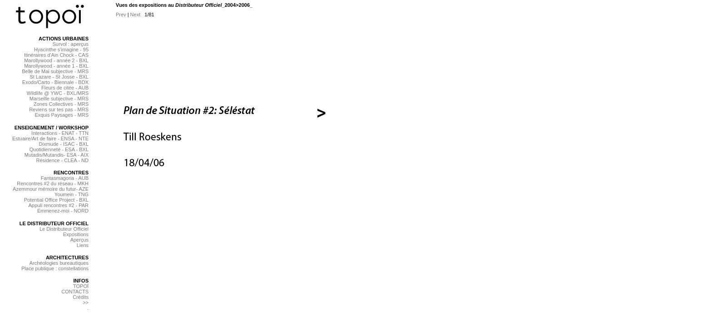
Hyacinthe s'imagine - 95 (61, 49)
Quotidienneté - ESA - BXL (59, 149)
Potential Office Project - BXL (56, 200)
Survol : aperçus (71, 44)
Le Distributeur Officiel (64, 229)
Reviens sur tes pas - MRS (59, 109)
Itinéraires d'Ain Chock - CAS (56, 55)
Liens (83, 245)
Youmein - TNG (71, 194)
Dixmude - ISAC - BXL (64, 144)
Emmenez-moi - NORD (63, 210)
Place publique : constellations (55, 268)
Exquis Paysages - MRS (62, 115)
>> (86, 302)
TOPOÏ (81, 286)
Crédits (81, 297)
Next (135, 14)
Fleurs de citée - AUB (65, 87)
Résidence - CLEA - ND (62, 160)
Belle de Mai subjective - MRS (55, 71)
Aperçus (79, 240)
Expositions (76, 234)
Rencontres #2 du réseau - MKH (53, 183)
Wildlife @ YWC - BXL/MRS (58, 93)
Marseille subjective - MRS (59, 98)
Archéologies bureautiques (59, 263)
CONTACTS (75, 291)
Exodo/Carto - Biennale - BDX (55, 82)
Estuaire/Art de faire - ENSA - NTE (50, 138)
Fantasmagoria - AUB (65, 178)
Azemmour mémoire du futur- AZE (51, 189)
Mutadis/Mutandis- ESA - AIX (57, 155)
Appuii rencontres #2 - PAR (59, 205)
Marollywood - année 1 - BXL (56, 66)
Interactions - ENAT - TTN (60, 133)
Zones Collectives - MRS (61, 104)
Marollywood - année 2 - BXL (56, 60)
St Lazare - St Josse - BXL (59, 76)
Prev (121, 14)
